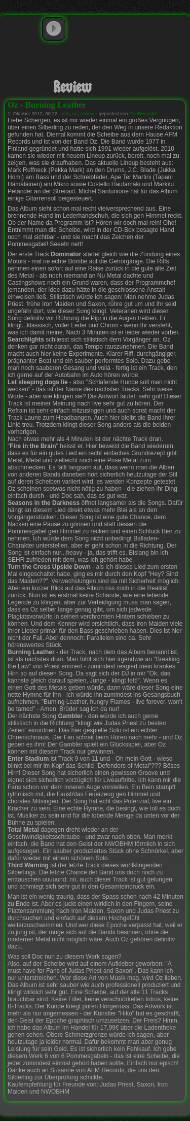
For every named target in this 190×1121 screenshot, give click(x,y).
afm (66, 113)
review (88, 113)
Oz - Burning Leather (47, 105)
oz (75, 113)
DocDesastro (143, 113)
